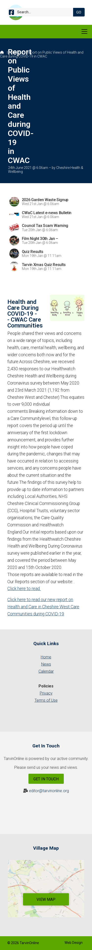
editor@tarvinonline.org (49, 790)
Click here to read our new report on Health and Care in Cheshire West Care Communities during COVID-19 (43, 606)
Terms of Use (46, 700)
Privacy (46, 693)
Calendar (46, 671)
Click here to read (24, 588)
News (15, 52)
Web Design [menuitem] (74, 943)
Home (46, 657)
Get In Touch (46, 779)
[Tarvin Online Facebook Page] (11, 13)
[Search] (42, 12)
